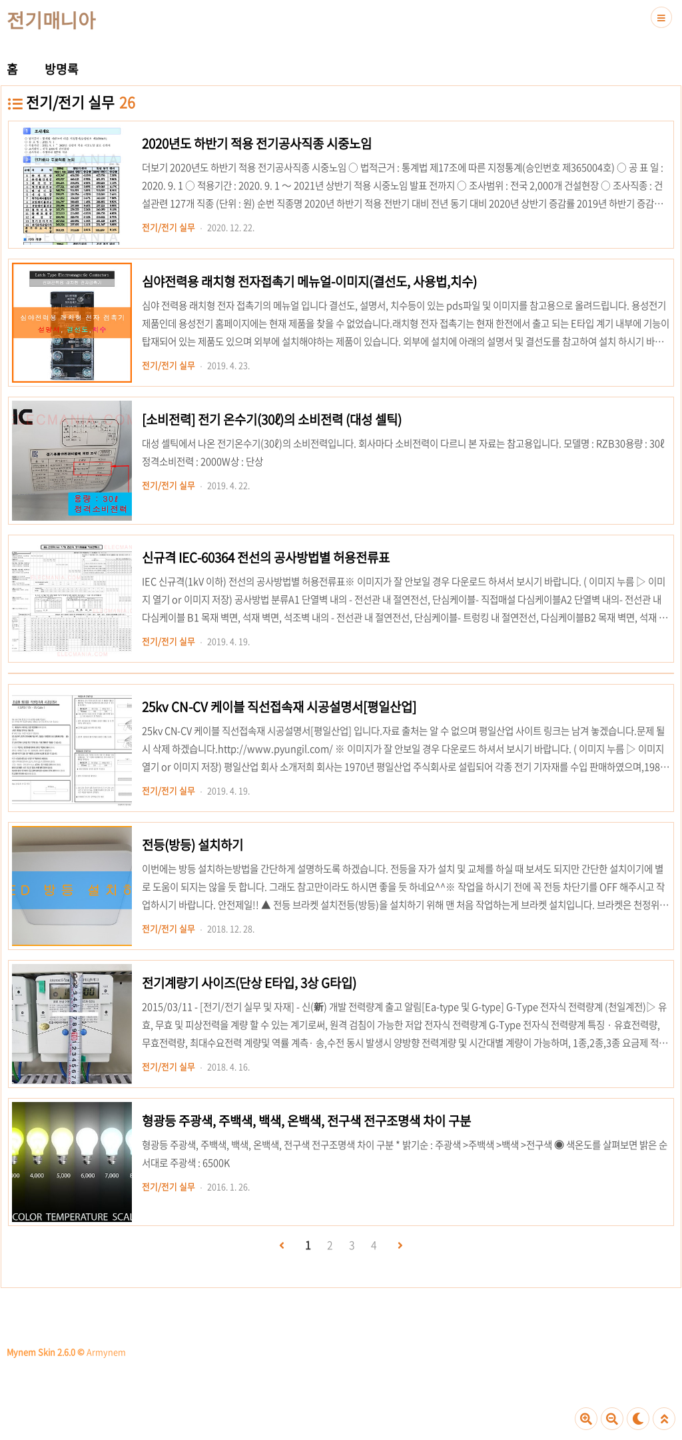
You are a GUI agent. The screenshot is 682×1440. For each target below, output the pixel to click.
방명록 (62, 69)
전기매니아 (51, 20)
